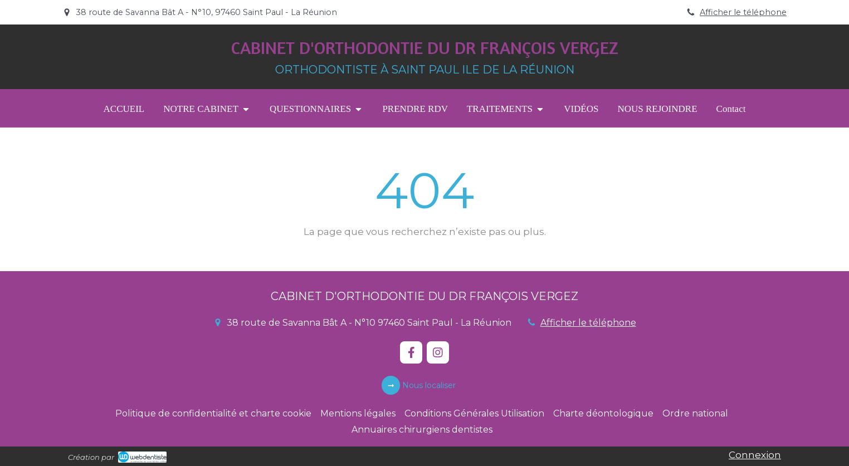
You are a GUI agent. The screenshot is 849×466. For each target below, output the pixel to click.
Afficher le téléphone (743, 12)
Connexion (755, 454)
